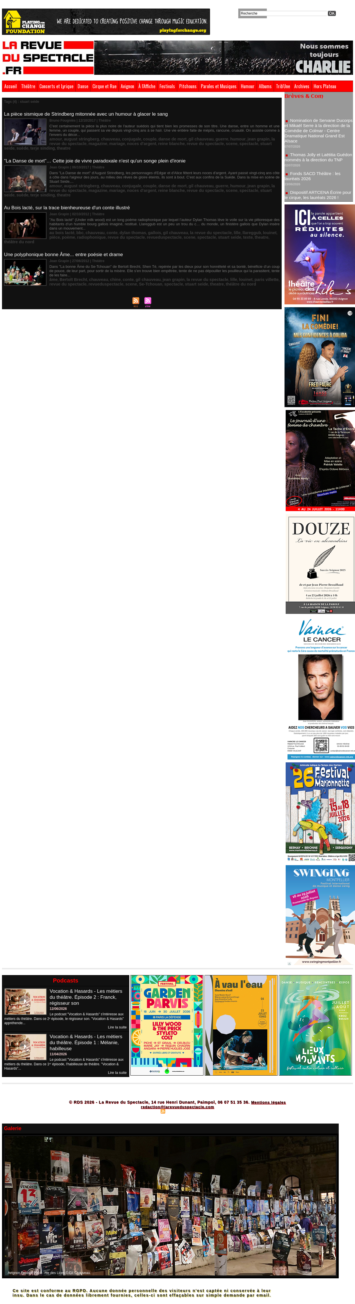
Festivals (167, 86)
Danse (83, 86)
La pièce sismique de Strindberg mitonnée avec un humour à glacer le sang (90, 114)
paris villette (233, 259)
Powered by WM (202, 1110)
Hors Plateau (325, 86)
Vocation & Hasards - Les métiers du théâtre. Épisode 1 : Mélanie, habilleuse (88, 1042)
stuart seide (203, 138)
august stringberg (76, 134)
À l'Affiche (146, 86)
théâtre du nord (224, 221)
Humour (248, 86)
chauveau (100, 134)
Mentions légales (268, 1101)
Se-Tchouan (101, 263)
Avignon (127, 86)
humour (208, 134)
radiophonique (61, 221)
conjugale (118, 134)
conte (102, 217)
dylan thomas (120, 217)
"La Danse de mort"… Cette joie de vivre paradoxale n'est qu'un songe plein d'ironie (99, 155)
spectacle (184, 138)
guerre (194, 134)
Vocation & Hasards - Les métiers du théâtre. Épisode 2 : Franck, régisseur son (88, 997)
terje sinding (237, 138)
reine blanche (119, 138)
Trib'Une (283, 86)
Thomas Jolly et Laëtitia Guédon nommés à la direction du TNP (316, 162)
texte (193, 221)
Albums (265, 86)
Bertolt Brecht (69, 259)
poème (259, 217)
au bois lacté (59, 217)
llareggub (220, 217)
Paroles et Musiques (219, 86)
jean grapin (225, 134)
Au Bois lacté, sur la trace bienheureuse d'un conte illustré (70, 197)
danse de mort (152, 134)
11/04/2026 (58, 1054)
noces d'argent (94, 138)
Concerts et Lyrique (56, 86)
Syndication (176, 1110)
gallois (138, 217)
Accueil (10, 86)
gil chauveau (176, 134)
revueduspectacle (122, 221)
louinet (235, 217)
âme (52, 259)
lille (207, 217)
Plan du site (149, 1110)
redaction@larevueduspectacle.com (177, 1106)
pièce (247, 217)
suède (220, 138)
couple (133, 134)
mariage (73, 138)
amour (54, 134)
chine (104, 259)
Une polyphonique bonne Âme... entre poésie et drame (66, 239)
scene (169, 138)
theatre (255, 138)
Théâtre (28, 86)
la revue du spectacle (253, 134)
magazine (57, 138)
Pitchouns (188, 86)
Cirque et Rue (104, 86)
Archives (301, 86)
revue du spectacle (147, 138)
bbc (75, 217)
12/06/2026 (58, 1009)
